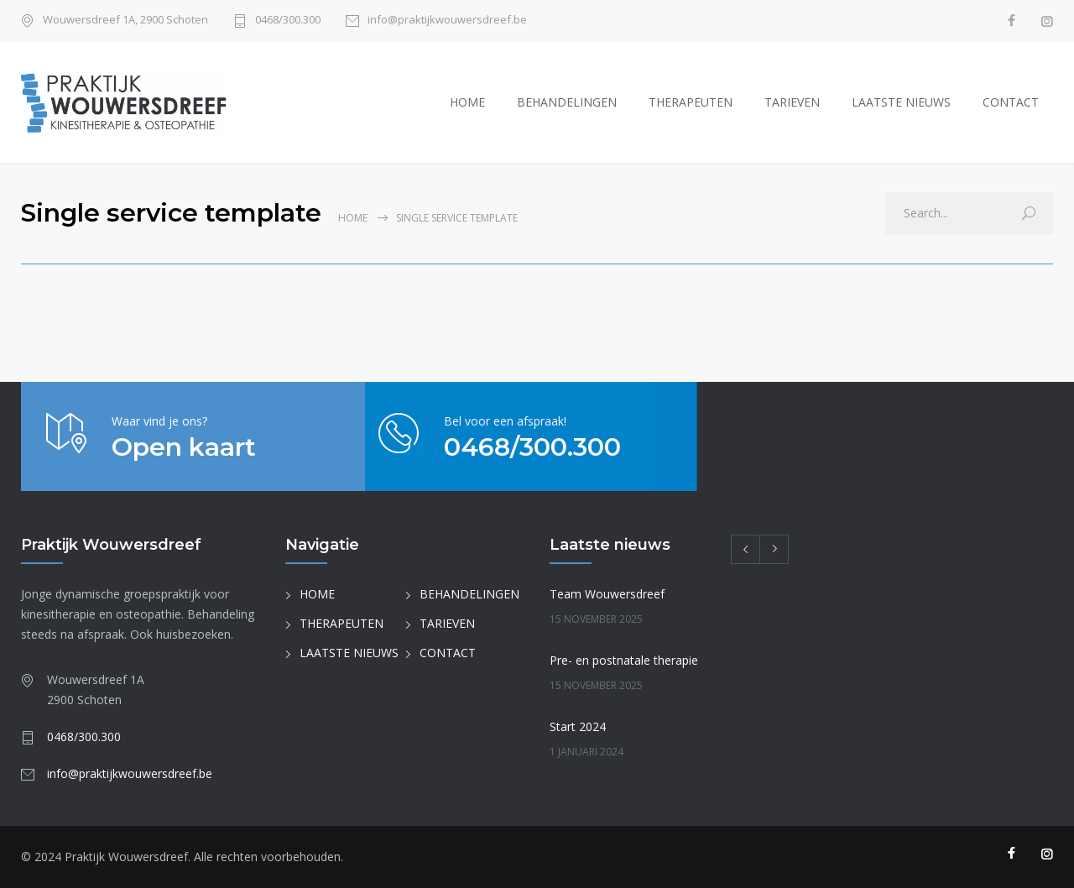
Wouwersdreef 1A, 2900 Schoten (125, 20)
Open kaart (184, 446)
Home (353, 218)
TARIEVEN (792, 102)
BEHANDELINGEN (567, 102)
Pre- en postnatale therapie (624, 660)
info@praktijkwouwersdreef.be (447, 20)
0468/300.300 (288, 20)
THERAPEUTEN (691, 102)
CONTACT (1011, 102)
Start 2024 (578, 726)
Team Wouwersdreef (607, 594)
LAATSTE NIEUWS (901, 102)
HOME (467, 102)
